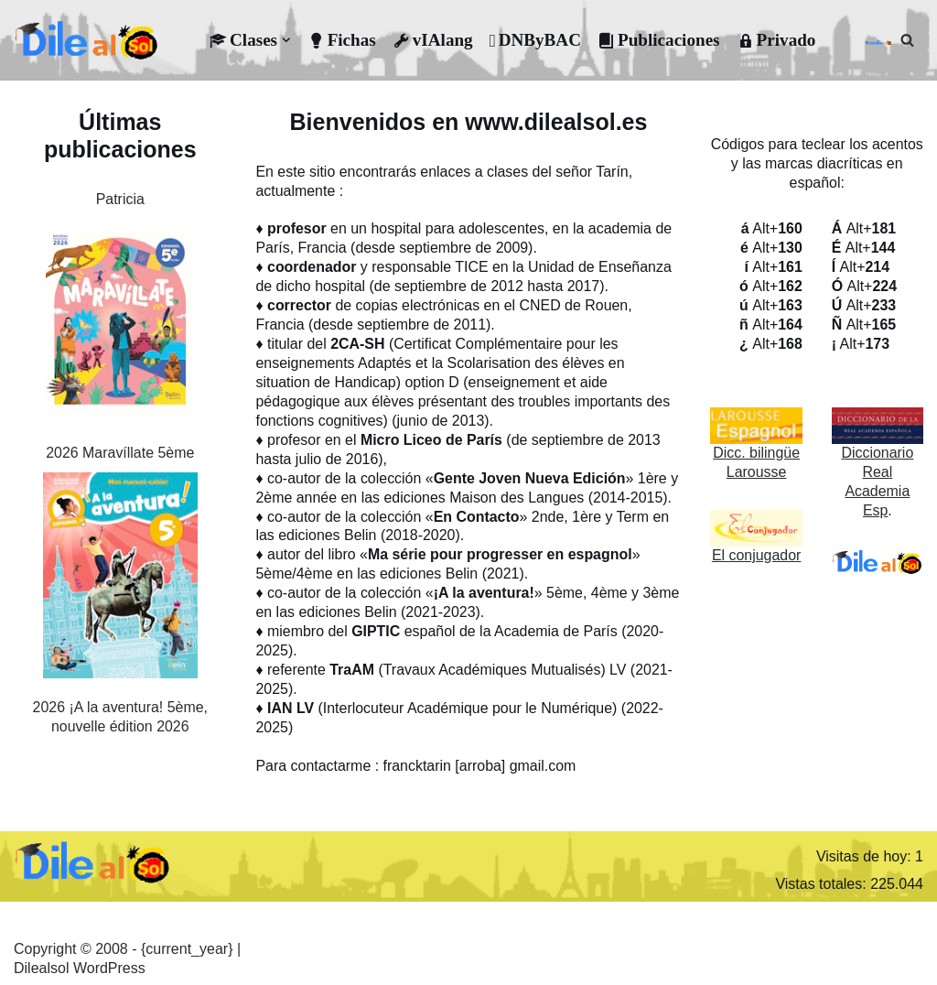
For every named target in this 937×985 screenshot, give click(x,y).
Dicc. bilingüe (756, 452)
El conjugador (757, 553)
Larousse (757, 471)
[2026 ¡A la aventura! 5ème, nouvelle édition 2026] (120, 578)
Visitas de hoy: (865, 852)
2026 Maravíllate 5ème (120, 452)
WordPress (109, 964)
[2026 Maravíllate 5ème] (120, 324)
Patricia (120, 199)
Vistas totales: (822, 880)
